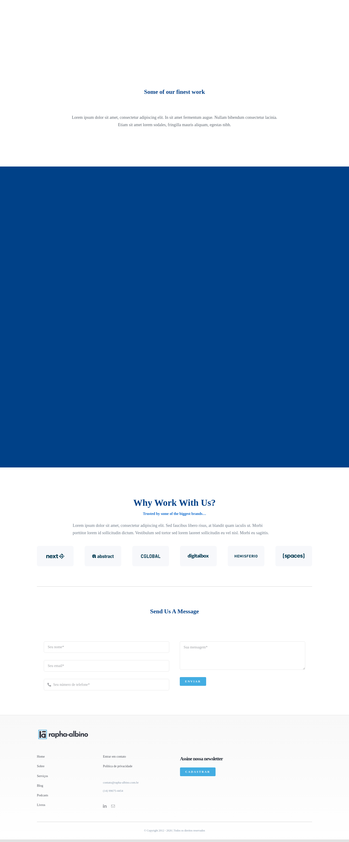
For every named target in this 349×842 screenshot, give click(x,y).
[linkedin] (105, 806)
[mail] (113, 806)
